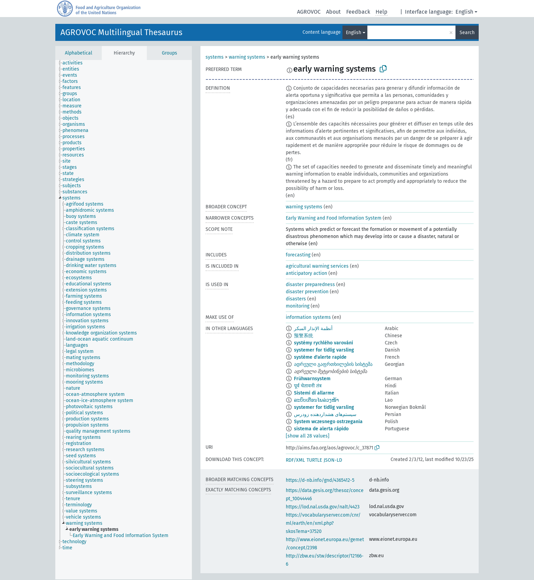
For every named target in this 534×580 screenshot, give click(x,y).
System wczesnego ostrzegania (328, 422)
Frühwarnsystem (312, 379)
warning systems (247, 57)
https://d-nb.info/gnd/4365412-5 (320, 480)
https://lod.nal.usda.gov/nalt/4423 (323, 507)
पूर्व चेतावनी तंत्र (308, 386)
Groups (169, 53)
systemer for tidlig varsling (324, 350)
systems (215, 57)
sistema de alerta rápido (321, 429)
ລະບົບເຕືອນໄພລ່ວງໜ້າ (316, 400)
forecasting (298, 255)
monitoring (297, 306)
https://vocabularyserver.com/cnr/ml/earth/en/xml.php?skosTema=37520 (323, 523)
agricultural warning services (317, 266)
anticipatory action (306, 273)
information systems (308, 317)
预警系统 (303, 336)
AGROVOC (309, 12)
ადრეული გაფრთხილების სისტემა (333, 364)
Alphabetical (78, 53)
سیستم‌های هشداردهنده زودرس (325, 414)
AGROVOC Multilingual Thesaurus (121, 32)
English (464, 12)
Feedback (358, 12)
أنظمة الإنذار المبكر (313, 328)
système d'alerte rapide (320, 357)
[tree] (123, 319)
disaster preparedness (310, 284)
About (333, 12)
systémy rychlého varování (323, 343)
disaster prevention (307, 292)
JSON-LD (333, 460)
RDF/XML (295, 460)
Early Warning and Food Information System (333, 218)
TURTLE (314, 460)
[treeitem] (75, 63)
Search (467, 32)
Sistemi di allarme (314, 393)
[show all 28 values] (307, 436)
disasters (296, 299)
